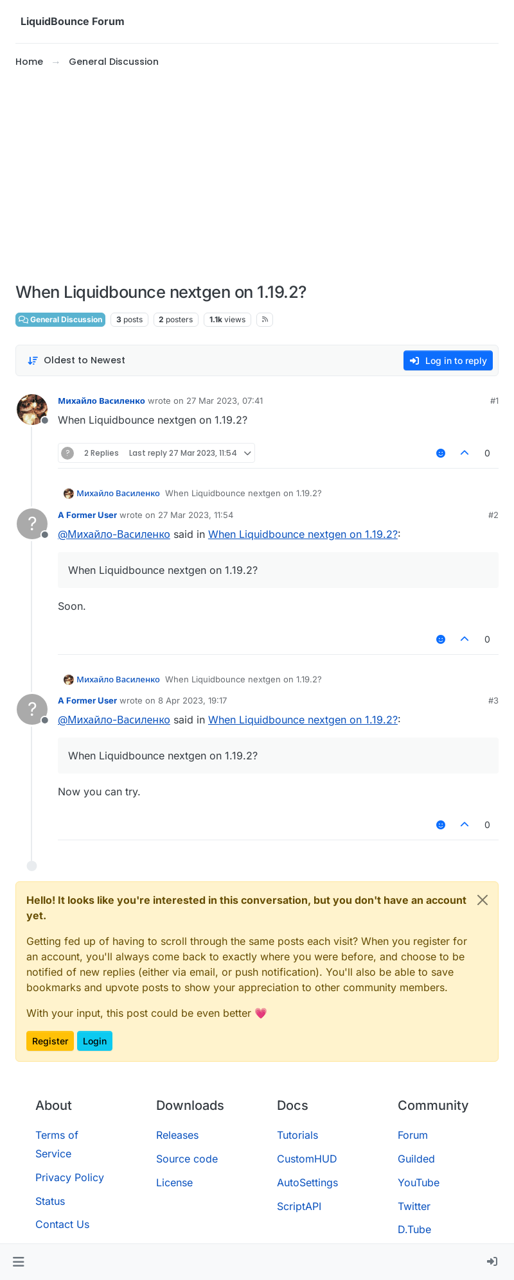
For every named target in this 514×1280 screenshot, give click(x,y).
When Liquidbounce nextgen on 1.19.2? (303, 534)
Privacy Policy (69, 1177)
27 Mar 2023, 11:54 (195, 515)
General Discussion (60, 319)
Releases (177, 1135)
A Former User (87, 515)
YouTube (418, 1182)
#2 (493, 515)
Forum (413, 1135)
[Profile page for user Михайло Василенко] (32, 409)
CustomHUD (307, 1158)
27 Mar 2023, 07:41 (224, 400)
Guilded (416, 1158)
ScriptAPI (299, 1206)
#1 (494, 400)
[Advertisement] (257, 176)
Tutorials (297, 1135)
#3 (493, 700)
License (174, 1182)
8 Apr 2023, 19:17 (192, 700)
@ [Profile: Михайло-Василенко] (114, 534)
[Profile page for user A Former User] (32, 523)
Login (95, 1040)
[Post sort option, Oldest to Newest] (76, 360)
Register (50, 1040)
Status (50, 1201)
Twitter (414, 1206)
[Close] (482, 900)
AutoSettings (307, 1182)
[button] (18, 1262)
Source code (187, 1158)
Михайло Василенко (101, 400)
